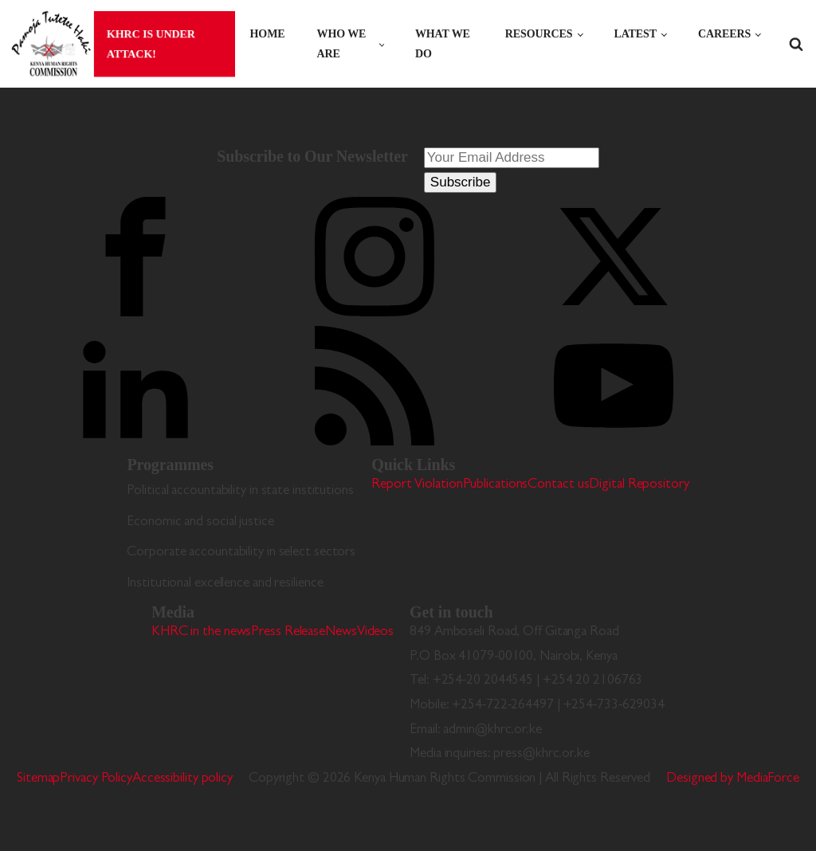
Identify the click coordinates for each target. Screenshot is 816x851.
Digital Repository (638, 485)
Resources (539, 34)
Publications (495, 485)
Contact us (558, 485)
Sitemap (38, 779)
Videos (375, 632)
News (341, 632)
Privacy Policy (96, 779)
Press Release (288, 632)
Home (267, 34)
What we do (442, 44)
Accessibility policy (182, 779)
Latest (635, 34)
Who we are (342, 44)
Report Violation (416, 485)
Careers (724, 34)
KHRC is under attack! (149, 43)
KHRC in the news (201, 632)
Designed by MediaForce (732, 779)
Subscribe (460, 182)
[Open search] (796, 44)
